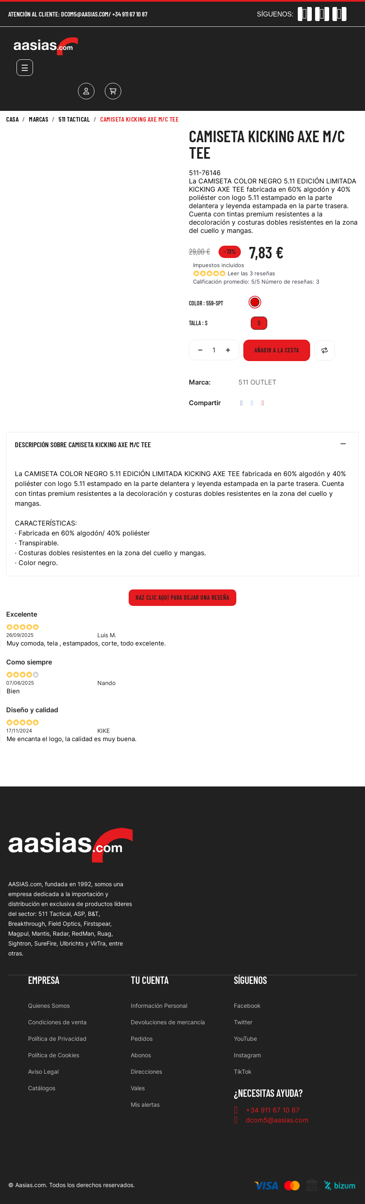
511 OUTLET (257, 382)
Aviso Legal (43, 1071)
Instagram (247, 1054)
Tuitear (252, 403)
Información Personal (159, 1005)
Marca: (200, 382)
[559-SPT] (255, 303)
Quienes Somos (49, 1005)
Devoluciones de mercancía (168, 1022)
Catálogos (41, 1087)
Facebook (247, 1005)
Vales (138, 1087)
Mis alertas (145, 1104)
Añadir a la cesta (276, 350)
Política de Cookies (53, 1054)
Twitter (243, 1022)
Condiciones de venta (57, 1022)
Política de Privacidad (57, 1038)
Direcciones (146, 1071)
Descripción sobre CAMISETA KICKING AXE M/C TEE (83, 445)
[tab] (182, 446)
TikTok (243, 1071)
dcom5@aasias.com (84, 14)
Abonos (141, 1054)
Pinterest (262, 403)
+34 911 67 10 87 (129, 14)
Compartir (241, 403)
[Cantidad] (214, 350)
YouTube (245, 1038)
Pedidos (142, 1038)
